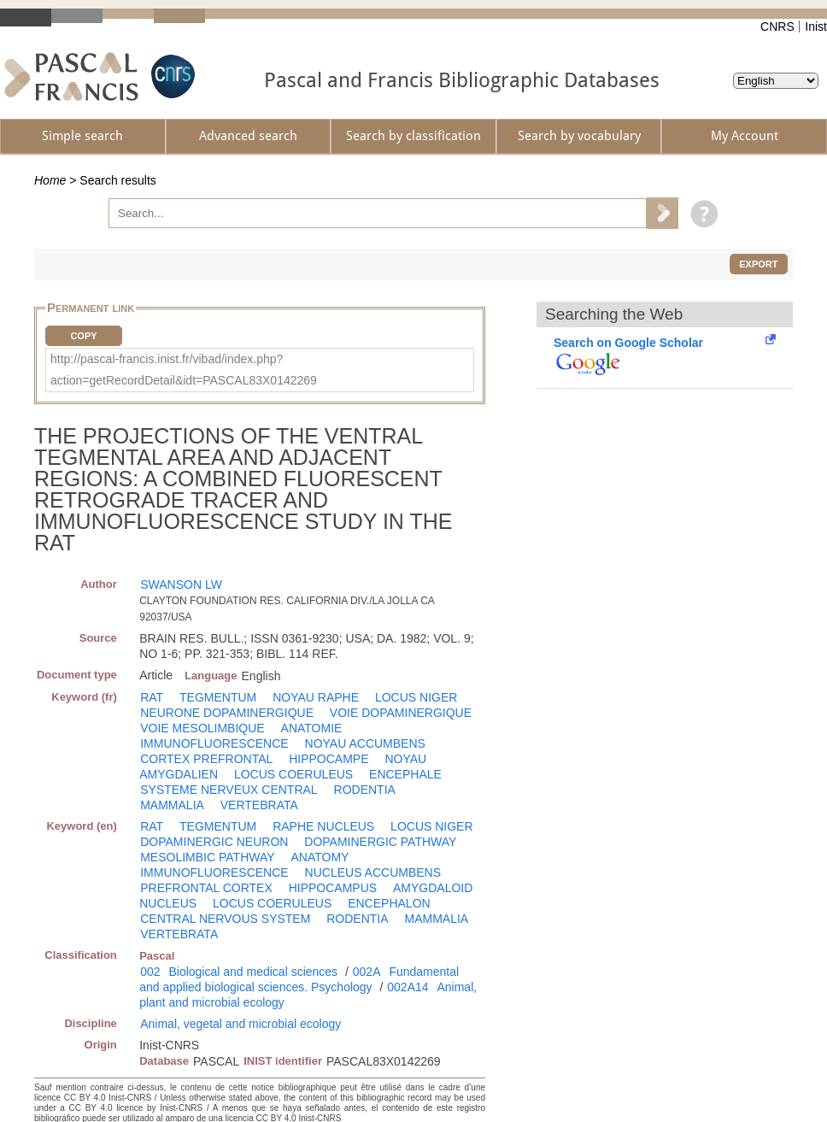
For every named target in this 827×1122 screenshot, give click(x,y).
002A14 (407, 987)
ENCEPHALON (389, 903)
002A (367, 971)
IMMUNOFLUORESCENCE (214, 743)
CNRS (777, 26)
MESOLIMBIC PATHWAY (207, 857)
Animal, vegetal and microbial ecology (240, 1024)
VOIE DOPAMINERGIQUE (401, 713)
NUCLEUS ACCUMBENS (373, 872)
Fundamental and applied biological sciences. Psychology (299, 979)
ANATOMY (319, 857)
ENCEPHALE (405, 774)
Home (50, 180)
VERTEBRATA (259, 805)
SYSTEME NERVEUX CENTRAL (228, 789)
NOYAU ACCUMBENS (365, 743)
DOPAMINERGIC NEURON (214, 842)
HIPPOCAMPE (328, 759)
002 (150, 971)
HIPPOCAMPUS (333, 888)
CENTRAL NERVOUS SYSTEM (225, 918)
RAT (151, 697)
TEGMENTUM (217, 697)
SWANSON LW (181, 584)
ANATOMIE (312, 728)
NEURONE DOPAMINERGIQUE (227, 713)
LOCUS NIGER (416, 697)
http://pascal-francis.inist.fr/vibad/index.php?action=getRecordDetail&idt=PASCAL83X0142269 (183, 369)
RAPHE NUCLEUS (323, 826)
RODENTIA (365, 789)
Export (758, 264)
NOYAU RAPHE (316, 697)
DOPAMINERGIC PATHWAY (380, 842)
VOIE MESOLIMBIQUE (202, 728)
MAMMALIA (172, 805)
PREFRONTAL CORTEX (206, 888)
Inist (816, 26)
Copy (83, 336)
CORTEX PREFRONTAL (206, 759)
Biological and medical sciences (252, 971)
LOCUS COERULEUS (293, 774)
